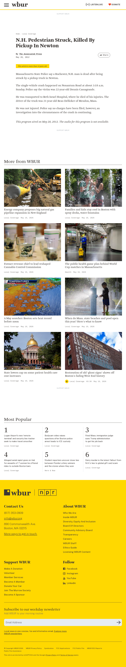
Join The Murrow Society (17, 590)
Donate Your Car (13, 586)
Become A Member (14, 581)
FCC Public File (78, 648)
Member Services (13, 577)
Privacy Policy (51, 655)
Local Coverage (29, 34)
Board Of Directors (73, 525)
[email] (63, 622)
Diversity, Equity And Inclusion (79, 521)
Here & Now (50, 471)
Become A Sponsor (14, 594)
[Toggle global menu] (6, 5)
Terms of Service (67, 655)
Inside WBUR (70, 517)
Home (18, 34)
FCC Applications (63, 648)
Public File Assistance (12, 651)
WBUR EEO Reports (94, 648)
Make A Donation (13, 568)
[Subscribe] (119, 622)
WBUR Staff (69, 543)
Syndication (49, 648)
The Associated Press (30, 54)
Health (68, 272)
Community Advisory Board (77, 530)
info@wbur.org (13, 518)
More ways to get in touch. (20, 534)
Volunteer (9, 573)
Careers (67, 539)
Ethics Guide (70, 547)
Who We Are (69, 513)
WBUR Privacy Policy (34, 648)
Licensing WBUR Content (76, 552)
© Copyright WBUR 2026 (13, 648)
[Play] (67, 381)
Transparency (70, 534)
